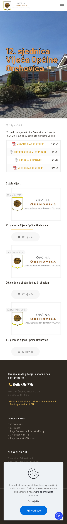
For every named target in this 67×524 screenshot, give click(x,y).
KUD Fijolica (14, 427)
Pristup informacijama (19, 401)
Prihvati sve (33, 510)
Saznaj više (33, 501)
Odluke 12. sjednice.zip (30, 159)
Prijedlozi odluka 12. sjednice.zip (30, 151)
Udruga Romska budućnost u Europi (26, 431)
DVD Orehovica (15, 424)
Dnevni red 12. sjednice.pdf (30, 143)
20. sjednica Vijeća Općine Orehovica (27, 282)
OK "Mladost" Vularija (18, 434)
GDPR (32, 404)
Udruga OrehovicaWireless (21, 438)
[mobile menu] (62, 5)
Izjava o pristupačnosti (44, 401)
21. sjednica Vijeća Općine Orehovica (27, 225)
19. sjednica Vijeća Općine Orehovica (27, 340)
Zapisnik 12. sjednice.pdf (30, 167)
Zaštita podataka (18, 404)
